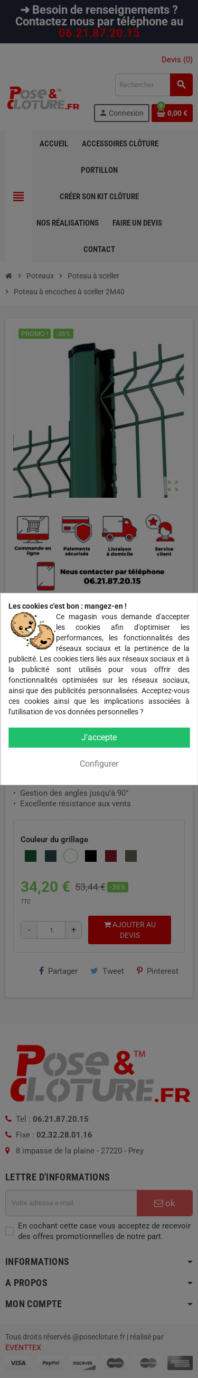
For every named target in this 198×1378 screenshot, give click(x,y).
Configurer (99, 764)
